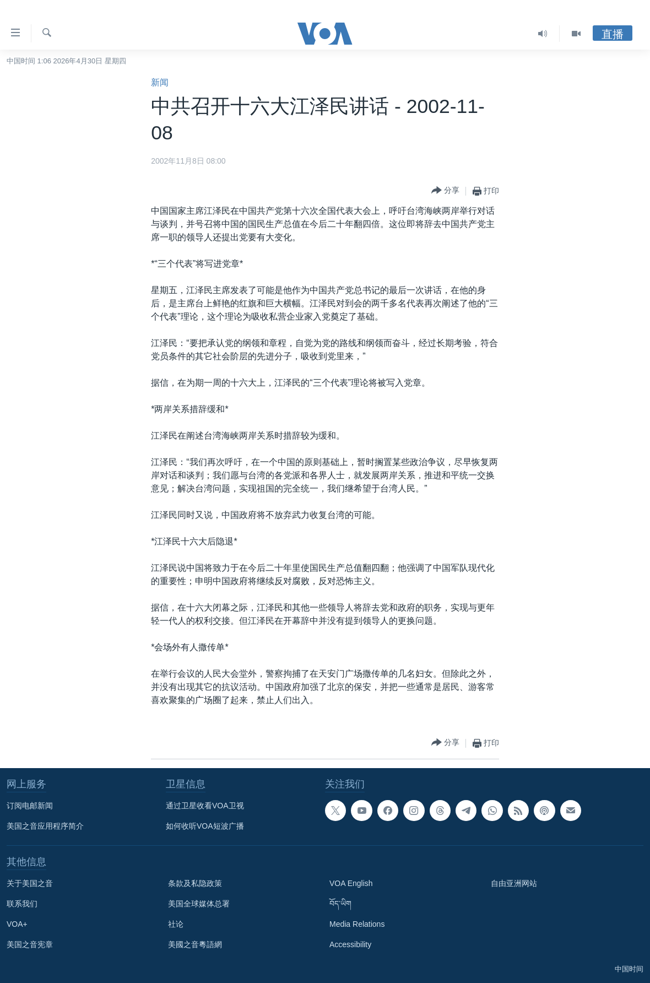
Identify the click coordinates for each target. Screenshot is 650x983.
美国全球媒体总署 (199, 903)
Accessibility (350, 944)
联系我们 (22, 903)
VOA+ (17, 924)
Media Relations (356, 924)
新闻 (160, 82)
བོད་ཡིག (340, 903)
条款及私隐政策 (195, 883)
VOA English (351, 883)
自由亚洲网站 (514, 883)
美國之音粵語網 (195, 944)
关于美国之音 (30, 883)
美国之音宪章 (30, 944)
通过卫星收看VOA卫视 (205, 805)
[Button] (445, 191)
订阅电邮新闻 (30, 805)
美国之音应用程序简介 (45, 826)
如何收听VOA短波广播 (205, 826)
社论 (175, 924)
